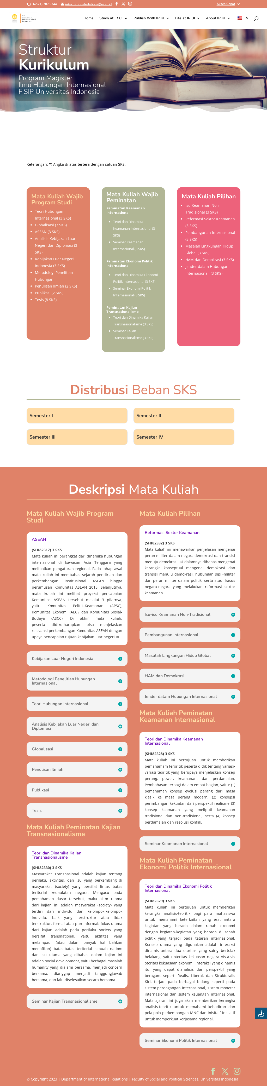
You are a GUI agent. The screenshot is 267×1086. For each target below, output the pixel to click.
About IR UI (215, 18)
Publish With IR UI (149, 18)
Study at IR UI (111, 18)
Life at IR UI (185, 18)
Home (88, 18)
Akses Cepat (226, 4)
